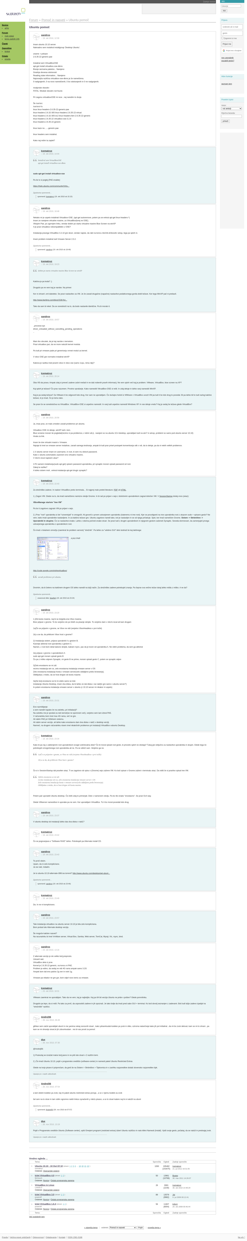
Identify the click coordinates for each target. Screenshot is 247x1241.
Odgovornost (38, 1237)
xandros (45, 35)
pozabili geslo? (227, 61)
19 (80, 1166)
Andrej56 (46, 1017)
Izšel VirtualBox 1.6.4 (45, 1204)
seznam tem (226, 84)
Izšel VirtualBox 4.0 (44, 1175)
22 (88, 1166)
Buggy (175, 1176)
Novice (5, 25)
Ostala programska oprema (62, 1180)
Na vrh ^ (241, 1237)
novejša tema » (154, 1228)
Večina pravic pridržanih (20, 1237)
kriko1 (175, 1204)
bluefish (53, 598)
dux (43, 1039)
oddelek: (118, 1228)
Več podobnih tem (37, 1217)
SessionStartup (166, 496)
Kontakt (62, 1237)
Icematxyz (46, 151)
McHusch (38, 1178)
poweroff (38, 1197)
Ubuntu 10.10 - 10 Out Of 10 (49, 1166)
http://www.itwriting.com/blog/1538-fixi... (50, 300)
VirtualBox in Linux (44, 1185)
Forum (5, 33)
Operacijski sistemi (51, 1171)
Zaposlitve (6, 48)
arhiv (7, 28)
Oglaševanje (51, 1237)
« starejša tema (91, 1228)
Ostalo (5, 56)
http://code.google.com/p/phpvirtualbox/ (50, 571)
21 (85, 1166)
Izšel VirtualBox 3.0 (44, 1194)
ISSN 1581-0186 (75, 1237)
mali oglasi (9, 36)
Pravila (5, 1237)
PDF (116, 490)
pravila (7, 59)
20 (83, 1166)
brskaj (7, 51)
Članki (5, 44)
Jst (173, 1195)
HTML (123, 490)
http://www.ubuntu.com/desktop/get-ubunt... (91, 873)
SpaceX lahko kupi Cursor (50, 2)
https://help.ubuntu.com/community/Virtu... (51, 186)
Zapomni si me (229, 38)
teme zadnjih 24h (12, 39)
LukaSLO (38, 1187)
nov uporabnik (227, 58)
